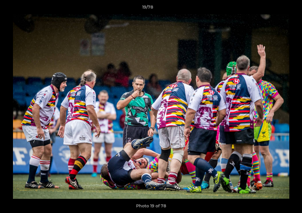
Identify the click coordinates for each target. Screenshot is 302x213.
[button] (277, 8)
